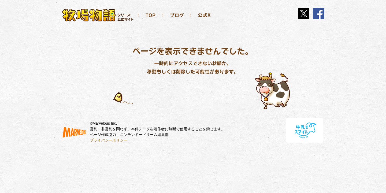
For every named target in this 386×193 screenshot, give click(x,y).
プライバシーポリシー (108, 140)
